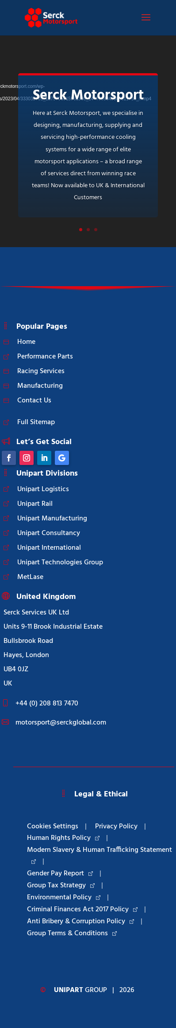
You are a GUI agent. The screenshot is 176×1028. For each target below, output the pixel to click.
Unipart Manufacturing (52, 518)
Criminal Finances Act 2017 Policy (82, 909)
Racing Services (41, 371)
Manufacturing (40, 386)
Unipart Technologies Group (60, 562)
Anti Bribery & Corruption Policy (80, 921)
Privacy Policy (116, 826)
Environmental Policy (63, 897)
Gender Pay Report (60, 873)
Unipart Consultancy (48, 533)
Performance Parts (45, 356)
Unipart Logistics (43, 489)
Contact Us (34, 400)
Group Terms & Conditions (72, 933)
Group (80, 990)
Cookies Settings (52, 826)
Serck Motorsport (88, 95)
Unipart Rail (35, 504)
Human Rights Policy (63, 838)
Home (26, 342)
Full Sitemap (36, 422)
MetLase (30, 577)
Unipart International (49, 548)
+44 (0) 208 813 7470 (46, 703)
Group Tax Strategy (61, 885)
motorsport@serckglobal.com (60, 723)
